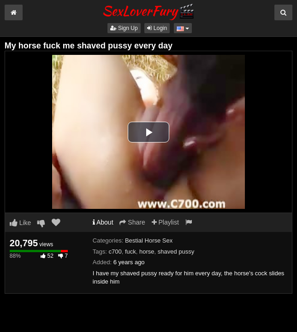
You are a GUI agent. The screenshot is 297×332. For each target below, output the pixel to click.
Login (157, 28)
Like (20, 222)
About (103, 222)
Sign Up (124, 28)
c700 (115, 251)
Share (132, 222)
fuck (130, 251)
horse (146, 251)
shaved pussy (176, 251)
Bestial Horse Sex (148, 240)
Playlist (165, 222)
